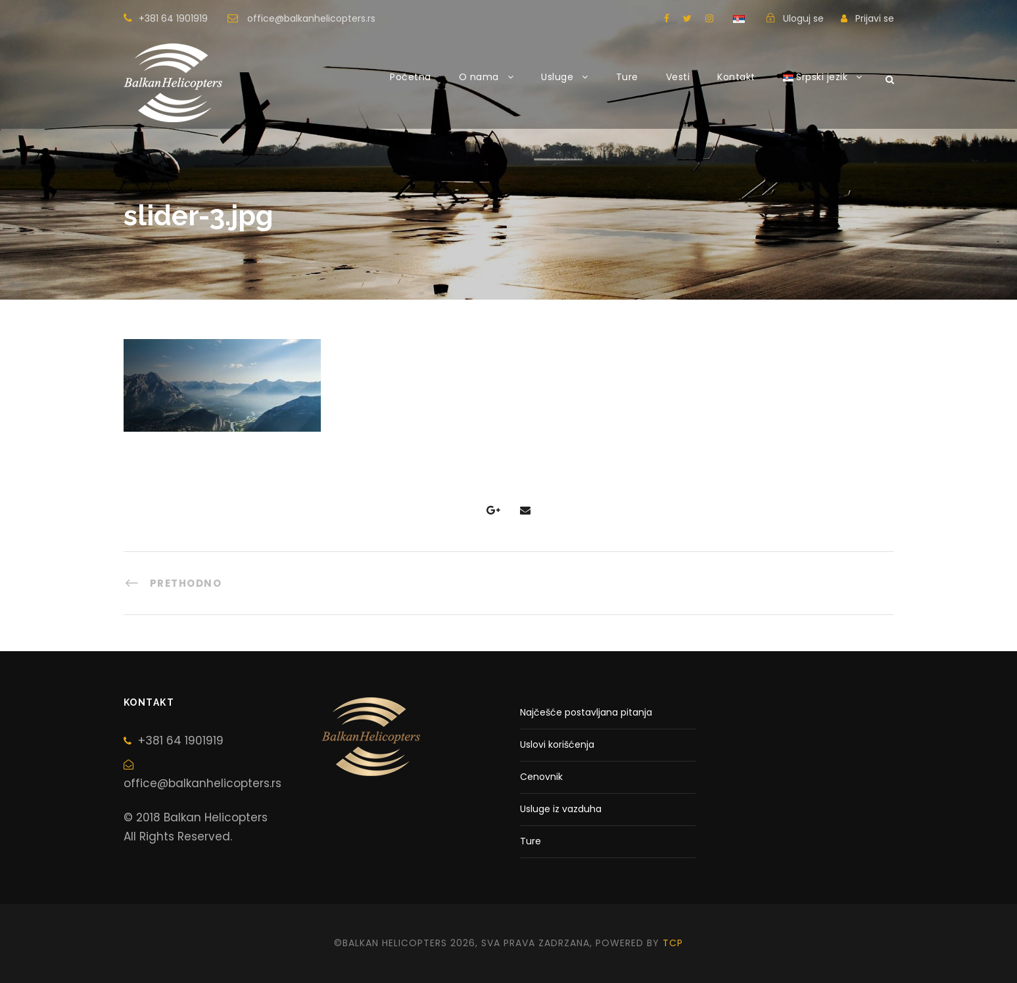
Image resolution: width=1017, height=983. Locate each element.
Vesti (678, 76)
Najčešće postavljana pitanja (586, 712)
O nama (479, 76)
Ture (627, 76)
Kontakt (736, 76)
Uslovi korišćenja (557, 744)
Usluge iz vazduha (561, 808)
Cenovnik (541, 776)
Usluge (557, 76)
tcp (673, 942)
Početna (410, 76)
